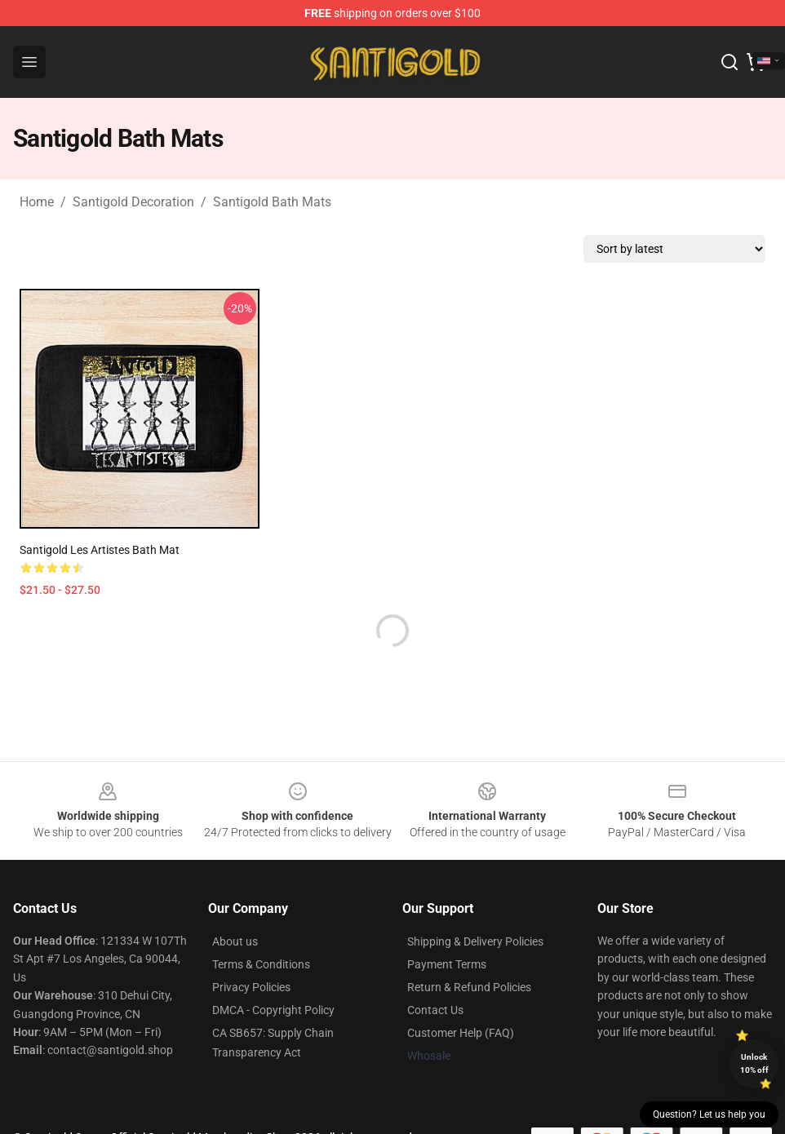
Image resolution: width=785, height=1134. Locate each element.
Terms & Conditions (261, 964)
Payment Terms (446, 964)
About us (235, 941)
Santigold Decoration (133, 202)
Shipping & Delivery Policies (475, 941)
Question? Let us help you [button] (709, 1114)
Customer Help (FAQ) (460, 1032)
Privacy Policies (251, 987)
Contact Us (435, 1010)
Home (37, 202)
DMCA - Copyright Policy (273, 1010)
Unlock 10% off (754, 1063)
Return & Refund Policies (469, 987)
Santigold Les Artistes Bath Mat (100, 549)
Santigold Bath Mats (272, 202)
